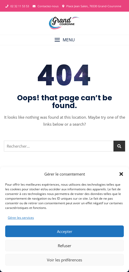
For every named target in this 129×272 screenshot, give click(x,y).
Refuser (64, 245)
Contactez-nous (46, 6)
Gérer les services (21, 217)
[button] (121, 174)
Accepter (64, 231)
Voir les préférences (64, 259)
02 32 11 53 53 (17, 6)
